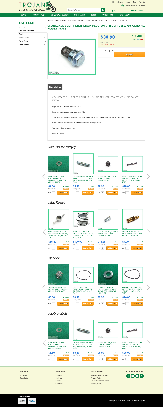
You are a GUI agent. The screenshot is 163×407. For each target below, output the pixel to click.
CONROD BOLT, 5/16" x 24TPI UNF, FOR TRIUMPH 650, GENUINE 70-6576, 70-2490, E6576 (132, 179)
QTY (49, 192)
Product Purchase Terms (100, 381)
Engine (64, 20)
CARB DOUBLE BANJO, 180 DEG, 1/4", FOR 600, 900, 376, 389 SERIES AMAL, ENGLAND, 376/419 (58, 235)
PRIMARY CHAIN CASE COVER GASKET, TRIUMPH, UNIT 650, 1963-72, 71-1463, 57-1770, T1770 (132, 290)
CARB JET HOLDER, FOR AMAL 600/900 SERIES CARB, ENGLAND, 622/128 (108, 234)
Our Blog (59, 378)
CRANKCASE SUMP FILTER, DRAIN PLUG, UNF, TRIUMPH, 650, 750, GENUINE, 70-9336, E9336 (98, 20)
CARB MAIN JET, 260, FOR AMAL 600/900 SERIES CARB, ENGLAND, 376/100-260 (132, 234)
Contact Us (59, 384)
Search (24, 15)
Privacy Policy (96, 378)
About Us (142, 2)
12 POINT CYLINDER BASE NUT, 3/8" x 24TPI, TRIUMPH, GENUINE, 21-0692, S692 (58, 289)
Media (128, 2)
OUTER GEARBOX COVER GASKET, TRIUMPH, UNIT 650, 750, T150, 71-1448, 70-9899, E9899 (83, 290)
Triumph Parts (39, 15)
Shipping (120, 2)
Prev (44, 176)
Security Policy (96, 384)
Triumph (56, 20)
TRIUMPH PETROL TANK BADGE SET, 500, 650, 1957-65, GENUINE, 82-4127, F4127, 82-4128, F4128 (83, 235)
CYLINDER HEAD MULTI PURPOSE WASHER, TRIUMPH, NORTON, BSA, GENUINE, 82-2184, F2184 (108, 290)
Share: (137, 39)
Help (113, 2)
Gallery (58, 381)
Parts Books (107, 15)
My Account (24, 375)
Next (148, 176)
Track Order (24, 378)
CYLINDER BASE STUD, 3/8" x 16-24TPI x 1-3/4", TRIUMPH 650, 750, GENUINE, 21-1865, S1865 (83, 179)
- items (138, 11)
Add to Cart (129, 54)
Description (55, 87)
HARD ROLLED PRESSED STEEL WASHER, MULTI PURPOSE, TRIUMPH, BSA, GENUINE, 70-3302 (57, 179)
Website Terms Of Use (99, 375)
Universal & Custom (60, 15)
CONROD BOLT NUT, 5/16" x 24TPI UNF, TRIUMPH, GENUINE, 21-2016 (107, 178)
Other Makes (79, 15)
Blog (134, 2)
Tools (93, 15)
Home (50, 20)
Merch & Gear (124, 15)
